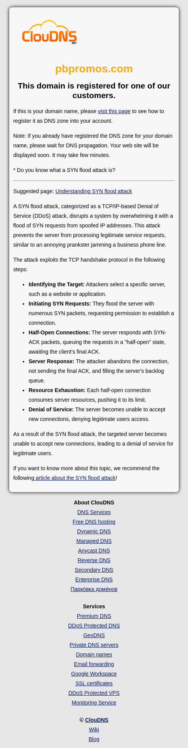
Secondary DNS (94, 570)
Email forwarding (94, 664)
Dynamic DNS (94, 531)
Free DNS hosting (94, 522)
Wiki (94, 729)
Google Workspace (94, 674)
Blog (93, 739)
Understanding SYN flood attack (93, 191)
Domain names (94, 654)
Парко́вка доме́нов (94, 589)
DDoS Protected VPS (94, 693)
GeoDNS (94, 635)
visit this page (114, 111)
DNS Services (94, 512)
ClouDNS (96, 720)
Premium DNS (94, 616)
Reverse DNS (94, 560)
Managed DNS (94, 541)
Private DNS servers (94, 645)
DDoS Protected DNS (94, 626)
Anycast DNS (94, 551)
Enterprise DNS (94, 579)
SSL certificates (94, 683)
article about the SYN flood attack (75, 478)
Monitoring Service (94, 703)
